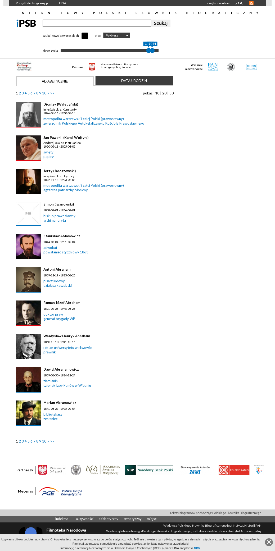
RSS (251, 3)
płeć (98, 35)
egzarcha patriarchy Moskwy (65, 190)
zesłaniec (50, 419)
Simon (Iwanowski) (58, 204)
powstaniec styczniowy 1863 (65, 252)
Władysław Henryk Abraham (66, 336)
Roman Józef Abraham (61, 302)
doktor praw (53, 314)
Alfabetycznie (55, 81)
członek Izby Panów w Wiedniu (67, 385)
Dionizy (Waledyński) (60, 104)
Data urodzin (134, 81)
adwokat (50, 247)
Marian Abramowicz (59, 402)
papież (48, 156)
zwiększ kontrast (219, 3)
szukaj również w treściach (61, 35)
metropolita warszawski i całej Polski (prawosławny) (83, 119)
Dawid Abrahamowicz (61, 369)
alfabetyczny (108, 519)
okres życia (50, 50)
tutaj (197, 548)
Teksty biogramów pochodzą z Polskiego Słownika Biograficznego (215, 513)
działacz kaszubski (57, 285)
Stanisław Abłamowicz (61, 236)
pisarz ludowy (54, 281)
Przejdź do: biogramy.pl (32, 3)
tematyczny (133, 519)
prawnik (49, 352)
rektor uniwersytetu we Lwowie (67, 347)
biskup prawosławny (59, 216)
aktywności (84, 519)
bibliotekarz (52, 414)
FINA (62, 3)
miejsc (151, 519)
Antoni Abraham (56, 269)
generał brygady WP (59, 319)
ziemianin (50, 381)
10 (44, 93)
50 (171, 93)
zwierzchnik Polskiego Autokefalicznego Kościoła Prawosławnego (93, 123)
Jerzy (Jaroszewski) (59, 171)
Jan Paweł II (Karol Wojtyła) (65, 137)
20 (164, 93)
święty (48, 152)
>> (52, 93)
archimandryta (54, 220)
